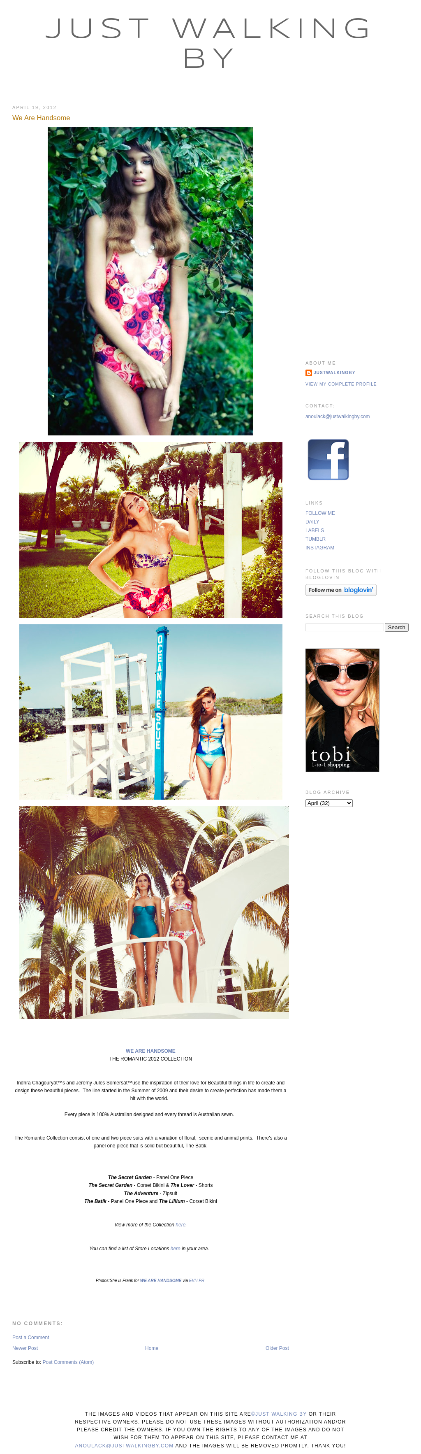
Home (151, 1348)
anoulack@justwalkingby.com (337, 416)
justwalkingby (335, 372)
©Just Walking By (279, 1414)
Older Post (277, 1348)
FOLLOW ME (320, 513)
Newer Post (25, 1348)
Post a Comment (30, 1337)
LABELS (314, 530)
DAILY (312, 522)
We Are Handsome (41, 118)
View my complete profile (341, 384)
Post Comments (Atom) (68, 1362)
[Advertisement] (357, 221)
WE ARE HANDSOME (151, 1051)
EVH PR (197, 1280)
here (179, 1225)
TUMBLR (315, 539)
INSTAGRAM (319, 548)
